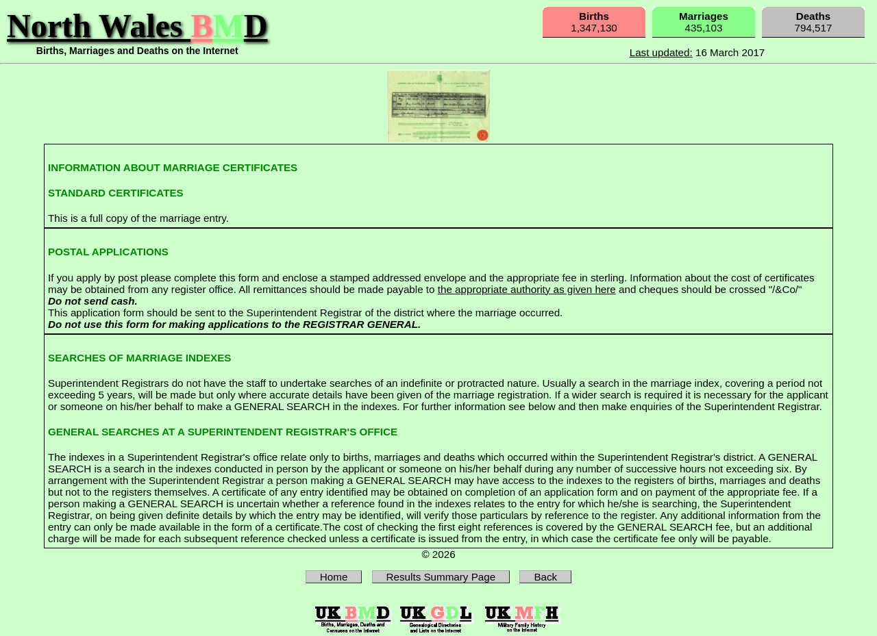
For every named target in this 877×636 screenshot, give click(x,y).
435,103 (703, 22)
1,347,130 (594, 22)
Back (545, 577)
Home (334, 577)
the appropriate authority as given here (527, 289)
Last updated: (661, 52)
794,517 (813, 22)
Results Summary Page (441, 577)
